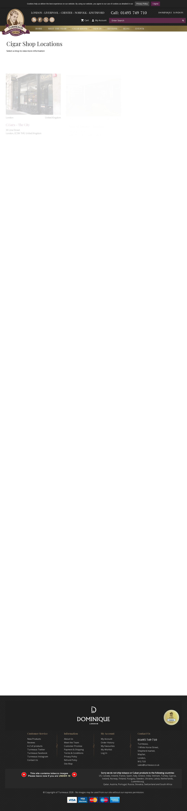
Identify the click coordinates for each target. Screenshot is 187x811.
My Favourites (108, 746)
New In (97, 28)
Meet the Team (57, 28)
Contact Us (32, 760)
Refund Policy (70, 760)
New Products (34, 738)
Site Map (68, 763)
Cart (87, 20)
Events (139, 28)
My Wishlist (106, 749)
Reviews (112, 28)
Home (38, 28)
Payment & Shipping (74, 749)
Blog (126, 28)
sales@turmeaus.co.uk (148, 765)
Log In (104, 753)
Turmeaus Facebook (37, 753)
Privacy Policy (142, 4)
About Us (68, 738)
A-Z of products (34, 746)
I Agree (155, 4)
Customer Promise (73, 746)
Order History (107, 742)
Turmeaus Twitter (36, 749)
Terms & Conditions (73, 753)
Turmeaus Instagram (37, 756)
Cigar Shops (79, 28)
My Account (100, 20)
